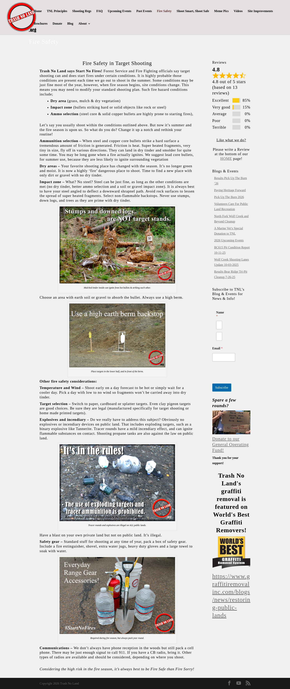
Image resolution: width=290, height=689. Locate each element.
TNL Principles (57, 11)
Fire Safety (164, 11)
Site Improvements (260, 11)
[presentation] (242, 381)
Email (217, 348)
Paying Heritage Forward (230, 190)
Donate (57, 23)
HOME (226, 159)
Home (38, 11)
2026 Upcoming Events (229, 240)
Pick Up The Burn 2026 (229, 197)
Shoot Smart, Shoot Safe (193, 11)
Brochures (41, 23)
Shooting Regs (81, 11)
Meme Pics (221, 11)
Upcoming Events (119, 11)
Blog (70, 23)
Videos (238, 11)
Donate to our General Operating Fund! (230, 444)
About (82, 23)
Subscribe (221, 387)
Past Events (144, 11)
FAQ (99, 11)
